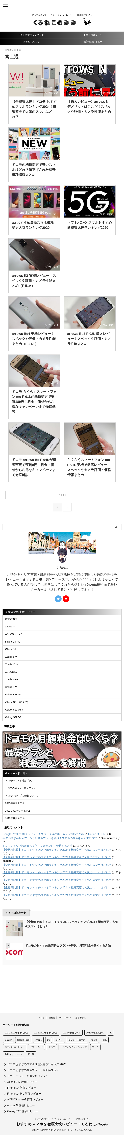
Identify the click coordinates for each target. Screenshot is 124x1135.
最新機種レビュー (93, 41)
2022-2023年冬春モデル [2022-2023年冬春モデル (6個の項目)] (45, 1034)
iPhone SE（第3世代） (20, 725)
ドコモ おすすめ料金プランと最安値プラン (33, 1071)
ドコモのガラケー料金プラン (23, 819)
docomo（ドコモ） (16, 801)
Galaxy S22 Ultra (16, 734)
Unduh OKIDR (96, 874)
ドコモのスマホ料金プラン (22, 809)
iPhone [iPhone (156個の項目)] (38, 1041)
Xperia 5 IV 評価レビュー (22, 1083)
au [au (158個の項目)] (111, 1034)
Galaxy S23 (13, 620)
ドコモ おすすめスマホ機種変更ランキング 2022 (36, 1065)
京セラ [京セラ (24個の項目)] (95, 1048)
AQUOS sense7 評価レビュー (25, 1100)
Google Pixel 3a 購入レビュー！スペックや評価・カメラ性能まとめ (43, 874)
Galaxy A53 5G (15, 715)
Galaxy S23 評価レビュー (22, 1112)
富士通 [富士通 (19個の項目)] (31, 1055)
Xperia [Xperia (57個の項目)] (94, 1041)
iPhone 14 (12, 658)
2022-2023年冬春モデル (20, 847)
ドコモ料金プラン (93, 35)
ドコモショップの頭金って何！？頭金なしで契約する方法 (37, 886)
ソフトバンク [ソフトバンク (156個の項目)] (36, 1048)
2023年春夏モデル (17, 838)
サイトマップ (65, 1019)
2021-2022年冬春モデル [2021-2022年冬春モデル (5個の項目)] (16, 1034)
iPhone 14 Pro (14, 648)
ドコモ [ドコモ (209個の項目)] (51, 1048)
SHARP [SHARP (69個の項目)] (59, 1041)
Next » (62, 494)
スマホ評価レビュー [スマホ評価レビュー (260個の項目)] (14, 1048)
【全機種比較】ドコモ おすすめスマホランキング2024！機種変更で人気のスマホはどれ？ (57, 890)
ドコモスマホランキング (31, 35)
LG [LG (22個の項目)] (48, 1041)
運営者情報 (81, 1019)
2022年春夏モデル (17, 857)
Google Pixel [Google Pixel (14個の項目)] (23, 1041)
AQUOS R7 (13, 686)
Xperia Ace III (14, 696)
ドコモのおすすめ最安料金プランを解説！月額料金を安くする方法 (70, 985)
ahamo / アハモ (31, 41)
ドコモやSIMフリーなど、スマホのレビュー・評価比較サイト (62, 1120)
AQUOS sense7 (15, 639)
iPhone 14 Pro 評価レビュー (24, 1094)
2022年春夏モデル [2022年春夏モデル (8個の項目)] (72, 1034)
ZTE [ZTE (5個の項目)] (105, 1041)
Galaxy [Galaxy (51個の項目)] (8, 1041)
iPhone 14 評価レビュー (21, 1088)
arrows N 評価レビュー (21, 1106)
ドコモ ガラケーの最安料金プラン (27, 1077)
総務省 (52, 1019)
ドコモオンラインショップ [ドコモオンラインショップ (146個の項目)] (73, 1048)
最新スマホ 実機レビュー (20, 611)
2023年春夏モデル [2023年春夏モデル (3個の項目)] (95, 1034)
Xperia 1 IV (12, 706)
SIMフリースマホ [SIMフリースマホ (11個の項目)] (76, 1041)
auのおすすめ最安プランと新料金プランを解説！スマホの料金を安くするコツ (50, 878)
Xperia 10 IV (13, 677)
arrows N (11, 629)
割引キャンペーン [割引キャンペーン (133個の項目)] (13, 1055)
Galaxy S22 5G (15, 744)
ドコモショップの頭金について (25, 828)
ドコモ (41, 1019)
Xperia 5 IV (12, 667)
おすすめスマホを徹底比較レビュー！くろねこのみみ (62, 1125)
